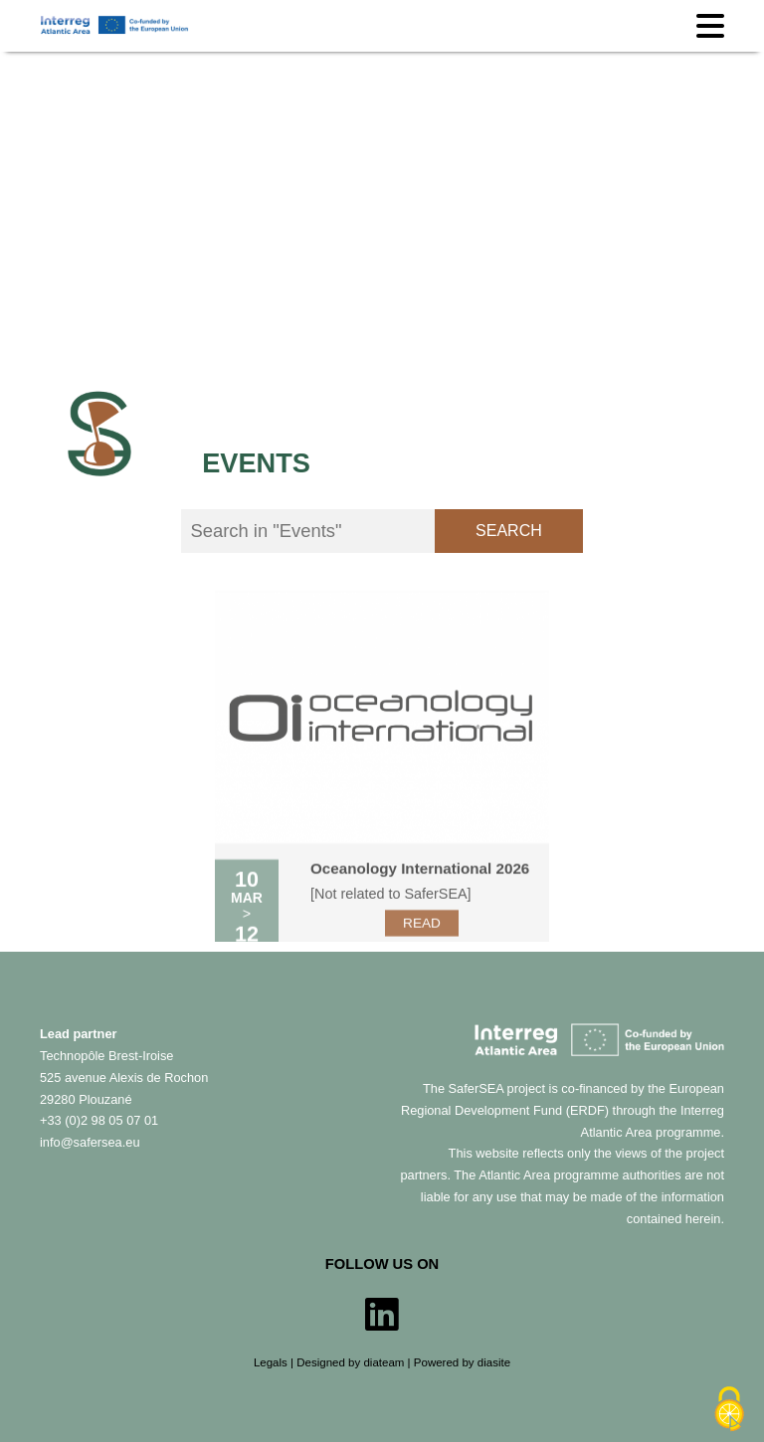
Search (509, 530)
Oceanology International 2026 (419, 889)
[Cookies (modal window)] (729, 1409)
